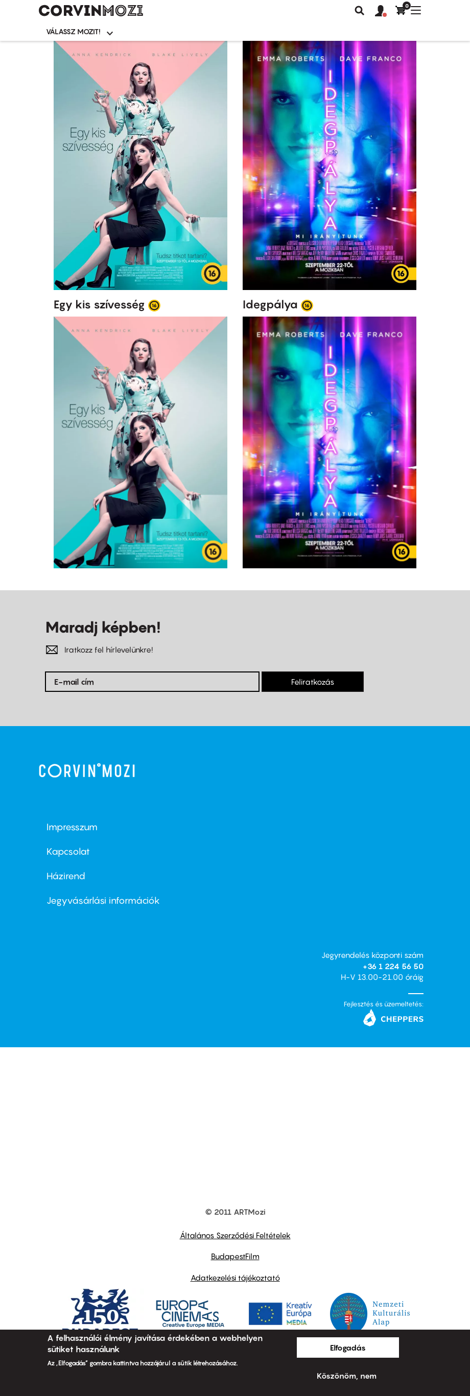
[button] (385, 11)
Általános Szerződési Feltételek (235, 1235)
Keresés (360, 11)
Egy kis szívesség (99, 304)
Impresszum (72, 827)
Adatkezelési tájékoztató (235, 1277)
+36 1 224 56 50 (393, 966)
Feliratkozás (312, 681)
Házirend (65, 876)
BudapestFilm (235, 1256)
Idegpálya (270, 304)
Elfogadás (348, 1347)
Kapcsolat (68, 851)
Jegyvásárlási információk (103, 900)
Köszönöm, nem (347, 1375)
